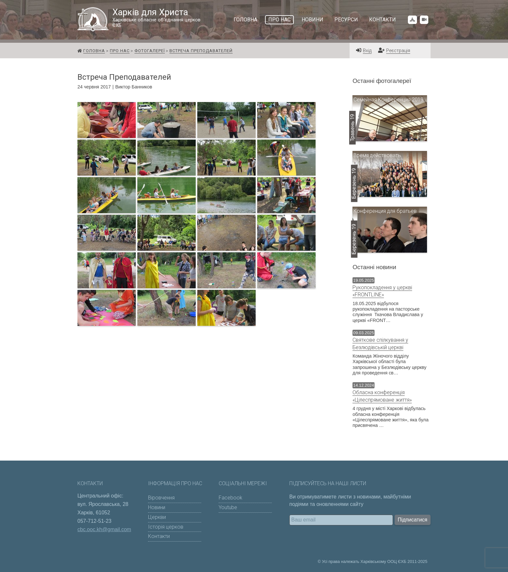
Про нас (279, 20)
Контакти (382, 20)
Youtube (228, 507)
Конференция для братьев (385, 211)
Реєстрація (398, 50)
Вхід (367, 50)
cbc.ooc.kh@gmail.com (104, 529)
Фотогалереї (149, 50)
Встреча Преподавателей (201, 50)
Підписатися (412, 519)
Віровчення (161, 498)
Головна (245, 20)
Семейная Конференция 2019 (388, 100)
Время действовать (377, 155)
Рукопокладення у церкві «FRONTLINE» (382, 291)
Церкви (157, 517)
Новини (312, 20)
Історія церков (165, 527)
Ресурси (346, 20)
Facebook (230, 498)
